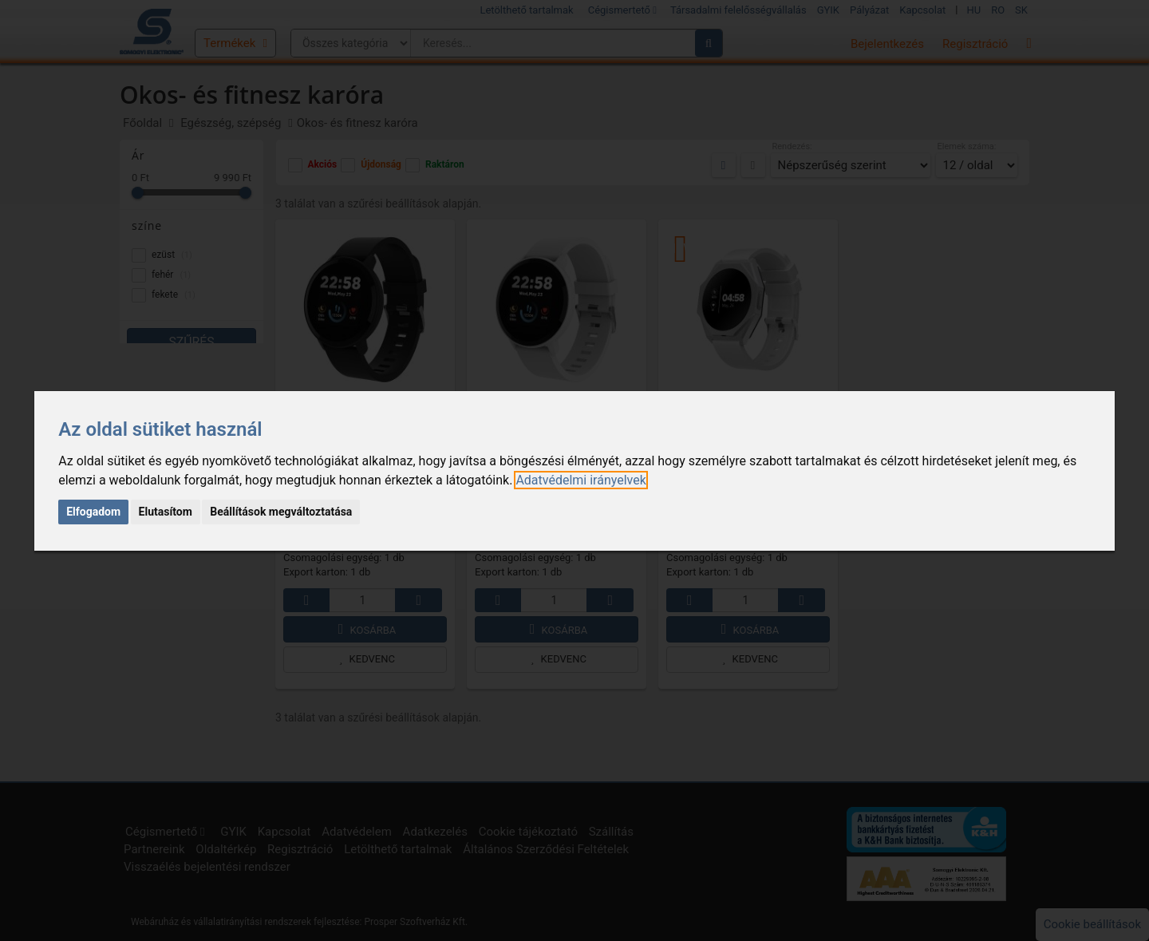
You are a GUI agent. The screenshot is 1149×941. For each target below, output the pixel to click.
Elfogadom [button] (93, 511)
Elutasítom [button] (165, 511)
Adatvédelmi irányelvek (580, 480)
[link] (580, 480)
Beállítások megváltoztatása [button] (281, 511)
